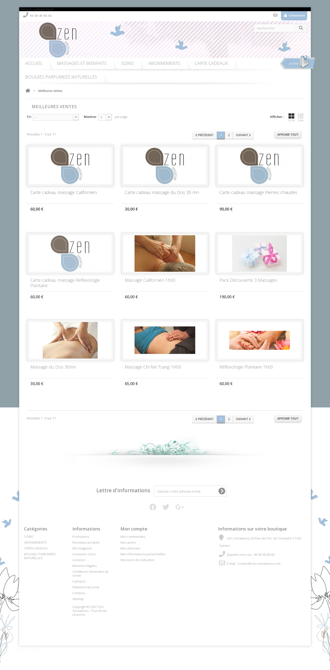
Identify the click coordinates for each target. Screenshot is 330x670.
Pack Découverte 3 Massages (248, 285)
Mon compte (133, 529)
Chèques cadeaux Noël (36, 9)
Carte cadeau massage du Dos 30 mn (162, 192)
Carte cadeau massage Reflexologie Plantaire (65, 287)
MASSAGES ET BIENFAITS (82, 63)
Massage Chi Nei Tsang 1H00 (153, 371)
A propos (78, 581)
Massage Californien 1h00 (150, 285)
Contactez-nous (275, 16)
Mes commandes (132, 536)
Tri (29, 117)
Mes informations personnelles (142, 554)
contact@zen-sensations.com (258, 563)
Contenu (78, 593)
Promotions (80, 536)
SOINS (127, 63)
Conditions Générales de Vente (90, 573)
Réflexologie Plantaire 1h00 (246, 371)
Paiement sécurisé (85, 587)
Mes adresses (130, 548)
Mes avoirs (128, 542)
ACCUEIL (33, 63)
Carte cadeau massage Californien (63, 192)
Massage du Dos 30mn (53, 371)
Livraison (78, 560)
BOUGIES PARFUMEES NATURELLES (61, 77)
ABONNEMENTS (164, 63)
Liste (301, 117)
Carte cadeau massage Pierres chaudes (258, 192)
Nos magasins (82, 548)
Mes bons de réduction (137, 560)
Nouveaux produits (86, 542)
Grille (291, 117)
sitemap (78, 599)
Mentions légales (84, 566)
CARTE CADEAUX (211, 63)
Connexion (296, 15)
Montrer (90, 117)
